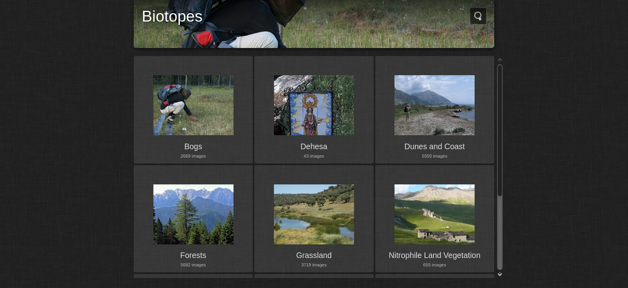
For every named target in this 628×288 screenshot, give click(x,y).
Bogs (193, 146)
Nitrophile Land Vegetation (435, 255)
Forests (193, 255)
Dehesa (313, 146)
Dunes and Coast (435, 146)
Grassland (314, 255)
